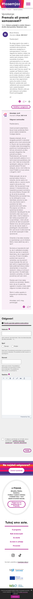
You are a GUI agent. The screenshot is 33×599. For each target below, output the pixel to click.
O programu (16, 530)
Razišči (9, 9)
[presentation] (3, 378)
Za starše (16, 538)
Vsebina (5, 374)
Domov (4, 9)
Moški (16, 346)
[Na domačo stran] (11, 4)
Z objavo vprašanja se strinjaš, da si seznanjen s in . (16, 440)
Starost (4, 357)
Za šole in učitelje (16, 542)
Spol (3, 343)
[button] (3, 378)
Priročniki (16, 546)
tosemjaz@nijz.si (23, 562)
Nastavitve (15, 596)
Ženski (6, 346)
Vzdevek (5, 329)
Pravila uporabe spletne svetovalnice (16, 323)
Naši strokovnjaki (16, 534)
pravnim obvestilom (20, 442)
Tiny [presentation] (28, 416)
